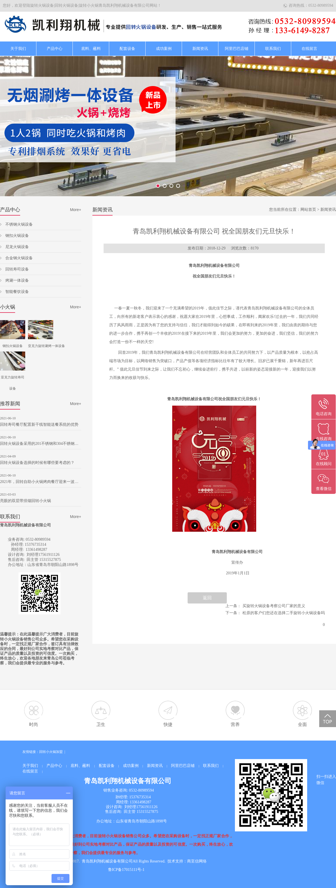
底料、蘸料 (91, 49)
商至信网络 (197, 861)
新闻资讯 (200, 49)
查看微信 (324, 489)
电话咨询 (324, 414)
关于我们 (18, 49)
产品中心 (54, 49)
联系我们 (273, 49)
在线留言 (309, 49)
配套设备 (127, 49)
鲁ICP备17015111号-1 (126, 870)
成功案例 (164, 49)
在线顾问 (324, 464)
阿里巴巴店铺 (236, 49)
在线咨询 (324, 439)
